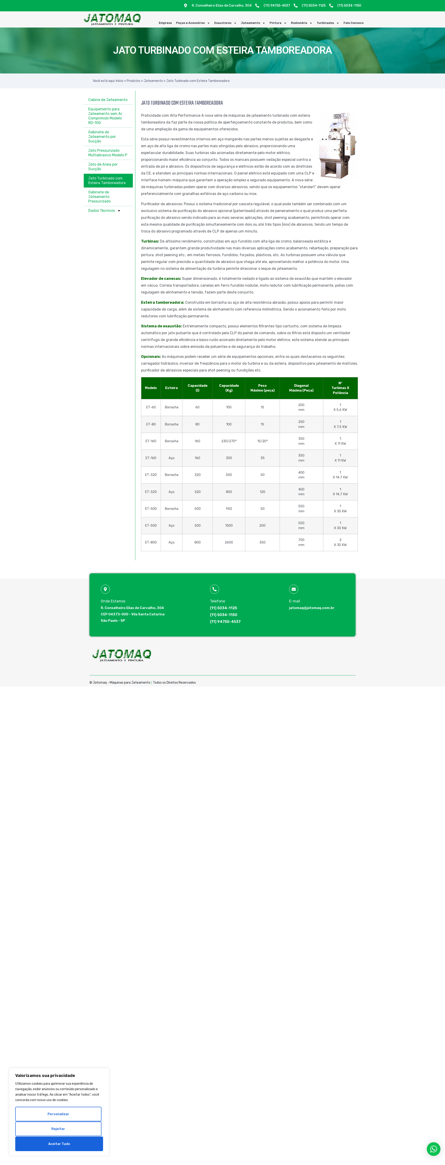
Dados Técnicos (104, 211)
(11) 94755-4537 (225, 621)
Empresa (165, 23)
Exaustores (225, 23)
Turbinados (328, 23)
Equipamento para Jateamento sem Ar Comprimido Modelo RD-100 (105, 116)
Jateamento (253, 23)
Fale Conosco (354, 23)
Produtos (133, 81)
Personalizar (58, 1115)
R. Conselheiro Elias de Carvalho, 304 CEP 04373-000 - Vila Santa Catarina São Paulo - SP (132, 614)
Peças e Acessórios (193, 23)
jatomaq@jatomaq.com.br (311, 608)
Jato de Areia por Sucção (103, 166)
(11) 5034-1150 (223, 615)
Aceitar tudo (59, 1144)
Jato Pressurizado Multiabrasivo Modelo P (107, 152)
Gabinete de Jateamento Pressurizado (99, 196)
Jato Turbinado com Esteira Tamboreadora (107, 180)
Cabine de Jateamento (107, 100)
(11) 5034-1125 (223, 608)
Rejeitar (58, 1129)
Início (119, 81)
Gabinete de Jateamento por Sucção (102, 136)
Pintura (278, 23)
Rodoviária (301, 23)
